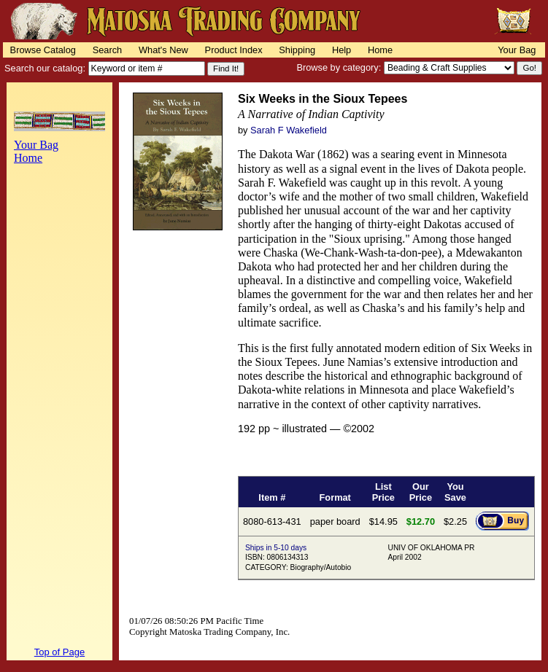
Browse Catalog (43, 49)
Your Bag (517, 49)
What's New (163, 49)
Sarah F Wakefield (288, 130)
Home (380, 49)
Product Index (234, 49)
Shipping (297, 49)
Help (341, 49)
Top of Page (59, 651)
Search (108, 49)
